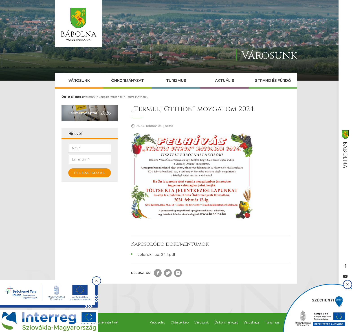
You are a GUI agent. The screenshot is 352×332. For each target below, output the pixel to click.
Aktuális (224, 80)
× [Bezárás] (96, 281)
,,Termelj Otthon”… (136, 96)
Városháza (252, 322)
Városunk (79, 80)
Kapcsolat (157, 322)
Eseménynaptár (82, 113)
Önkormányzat (127, 80)
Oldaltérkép (180, 322)
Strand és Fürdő (273, 80)
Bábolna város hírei (111, 96)
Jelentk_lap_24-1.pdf (156, 254)
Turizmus (176, 80)
